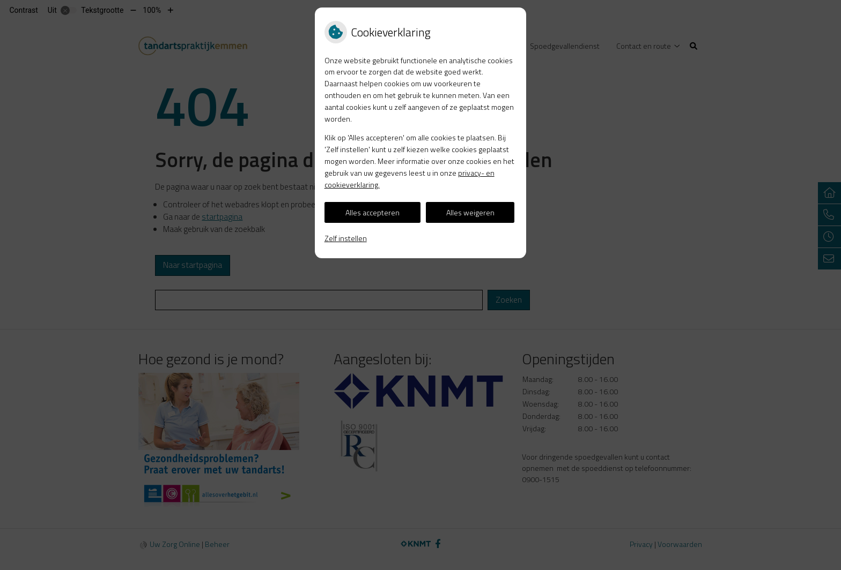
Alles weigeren (470, 212)
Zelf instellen (345, 238)
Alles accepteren (372, 212)
